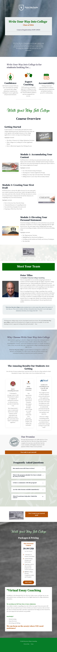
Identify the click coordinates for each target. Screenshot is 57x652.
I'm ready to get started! (28, 456)
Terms (32, 649)
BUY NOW (28, 587)
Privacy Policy (26, 649)
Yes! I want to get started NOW (36, 519)
